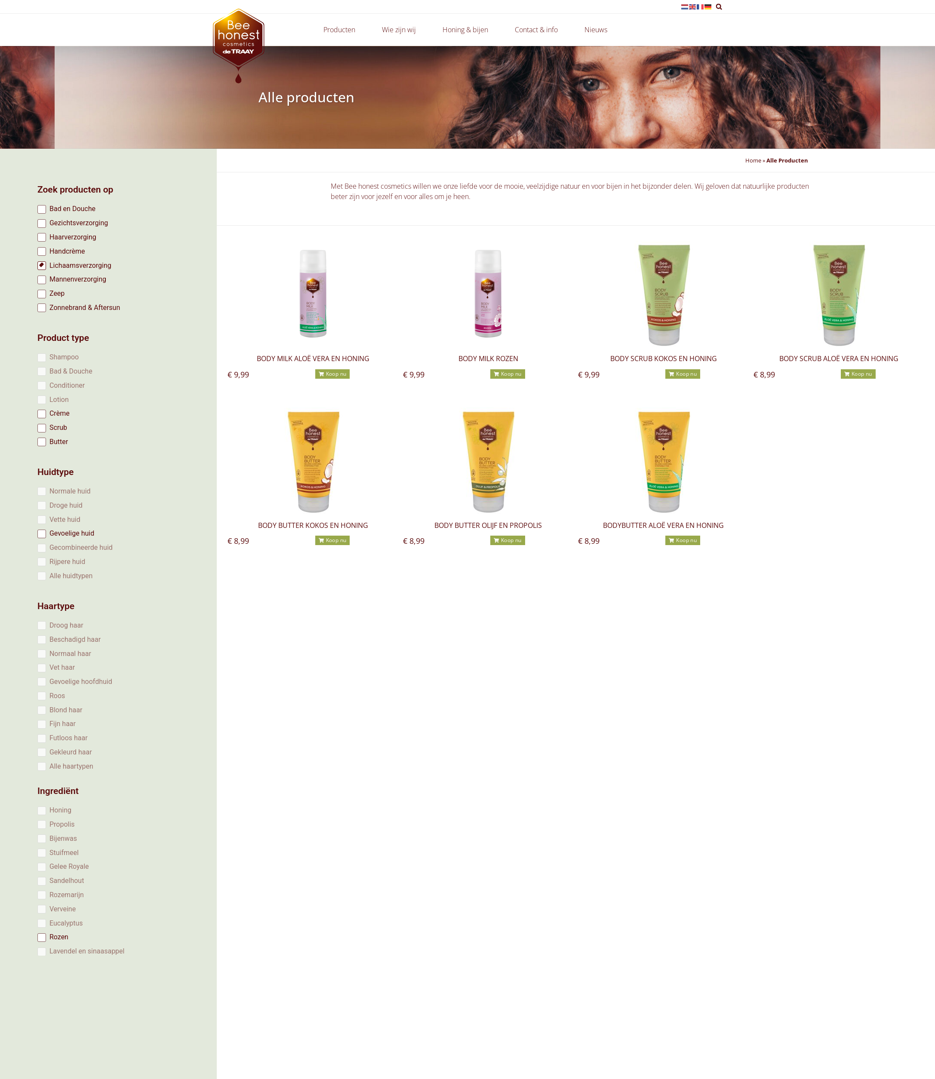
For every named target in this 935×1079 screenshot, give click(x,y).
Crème (59, 413)
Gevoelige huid (71, 533)
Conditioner (67, 385)
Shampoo (64, 357)
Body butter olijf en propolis (488, 525)
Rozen (58, 937)
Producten (341, 29)
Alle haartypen (71, 766)
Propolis (62, 824)
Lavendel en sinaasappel (87, 951)
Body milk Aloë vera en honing (313, 358)
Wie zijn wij (401, 29)
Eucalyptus (66, 923)
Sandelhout (66, 881)
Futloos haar (68, 738)
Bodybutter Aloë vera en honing (663, 525)
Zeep (57, 293)
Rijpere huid (67, 562)
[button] (719, 6)
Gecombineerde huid (81, 547)
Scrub (58, 427)
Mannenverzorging (77, 279)
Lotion (59, 399)
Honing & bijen (467, 29)
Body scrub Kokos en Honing (663, 358)
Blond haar (65, 710)
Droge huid (66, 505)
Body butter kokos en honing (313, 525)
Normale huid (70, 491)
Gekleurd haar (70, 752)
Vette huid (64, 519)
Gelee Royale (69, 866)
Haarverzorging (72, 237)
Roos (57, 696)
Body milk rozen (488, 358)
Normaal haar (70, 654)
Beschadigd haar (75, 639)
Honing (60, 810)
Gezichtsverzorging (78, 223)
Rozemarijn (66, 895)
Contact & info (538, 29)
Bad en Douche (72, 209)
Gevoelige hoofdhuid (80, 681)
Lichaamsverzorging (80, 265)
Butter (58, 442)
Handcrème (67, 251)
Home (753, 160)
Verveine (62, 909)
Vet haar (62, 667)
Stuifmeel (64, 853)
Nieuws (595, 29)
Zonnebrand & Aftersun (84, 307)
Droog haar (66, 625)
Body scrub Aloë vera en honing (838, 358)
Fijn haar (62, 724)
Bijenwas (63, 838)
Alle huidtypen (70, 576)
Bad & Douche (70, 371)
